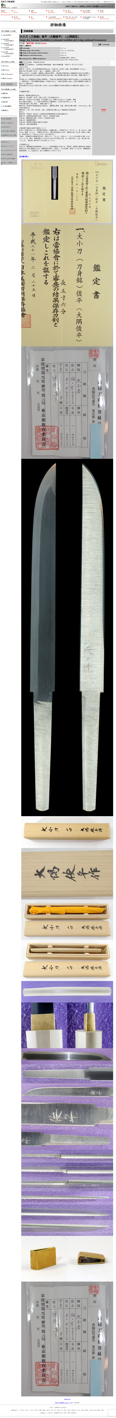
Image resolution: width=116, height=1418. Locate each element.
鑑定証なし (5, 110)
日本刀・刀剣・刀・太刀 (27, 1410)
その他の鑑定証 (6, 106)
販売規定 (43, 1413)
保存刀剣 (4, 102)
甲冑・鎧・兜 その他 (71, 17)
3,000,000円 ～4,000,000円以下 (7, 40)
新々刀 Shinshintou (7, 74)
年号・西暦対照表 (7, 84)
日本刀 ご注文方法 (7, 123)
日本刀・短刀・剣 (51, 1410)
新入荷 (17, 17)
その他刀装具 (54, 17)
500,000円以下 (5, 56)
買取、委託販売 (72, 1413)
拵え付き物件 (87, 11)
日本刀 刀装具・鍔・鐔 (73, 1410)
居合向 (102, 11)
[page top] (67, 1399)
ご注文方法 (49, 1413)
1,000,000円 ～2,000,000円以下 (7, 48)
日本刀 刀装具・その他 (87, 1410)
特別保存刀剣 (5, 97)
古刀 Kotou (5, 65)
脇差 (34, 11)
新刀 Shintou (5, 70)
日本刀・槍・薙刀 (61, 1410)
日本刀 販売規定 (6, 118)
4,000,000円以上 (6, 35)
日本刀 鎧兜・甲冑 (99, 1410)
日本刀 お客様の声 (7, 154)
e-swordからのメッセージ (9, 150)
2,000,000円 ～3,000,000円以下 (7, 44)
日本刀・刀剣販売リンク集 (8, 163)
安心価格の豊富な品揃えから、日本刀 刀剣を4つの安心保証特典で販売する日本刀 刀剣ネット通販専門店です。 (78, 2)
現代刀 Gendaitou (6, 78)
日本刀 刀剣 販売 (8, 2)
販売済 (104, 17)
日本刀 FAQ (5, 142)
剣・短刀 (51, 11)
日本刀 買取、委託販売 (8, 131)
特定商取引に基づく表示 (60, 1413)
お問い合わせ (5, 127)
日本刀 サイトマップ (7, 146)
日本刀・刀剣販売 (9, 7)
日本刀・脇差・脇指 (40, 1410)
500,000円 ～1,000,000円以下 (7, 52)
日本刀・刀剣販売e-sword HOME (58, 1407)
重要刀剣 (4, 93)
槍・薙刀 (69, 11)
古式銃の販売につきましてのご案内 (90, 17)
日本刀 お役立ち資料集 (8, 158)
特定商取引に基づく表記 (8, 135)
